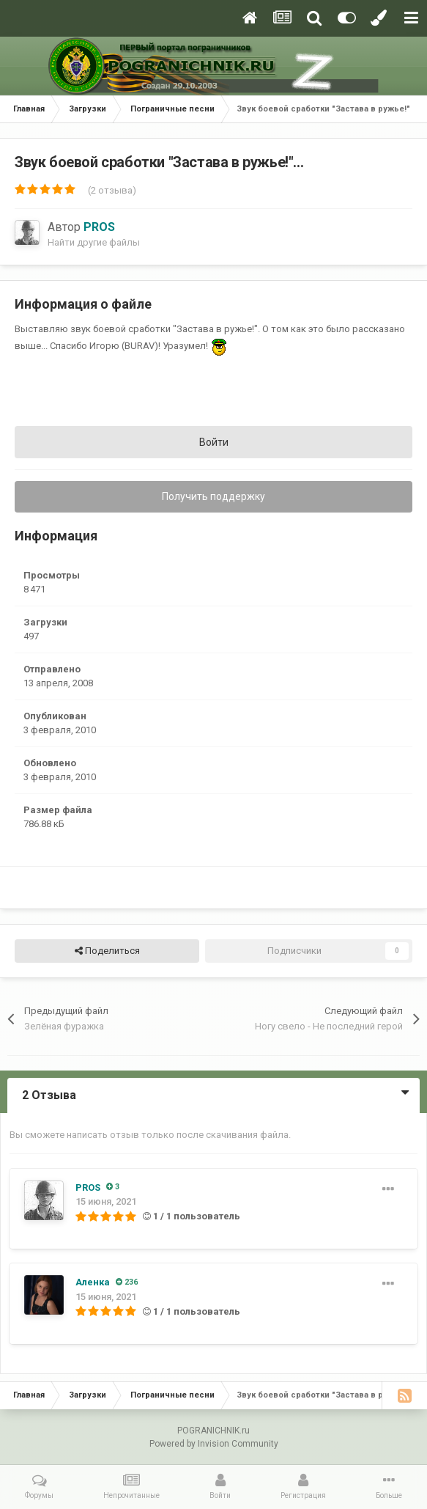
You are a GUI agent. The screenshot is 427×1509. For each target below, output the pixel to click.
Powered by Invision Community (213, 1444)
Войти (214, 442)
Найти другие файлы (94, 242)
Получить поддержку (213, 496)
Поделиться (107, 951)
